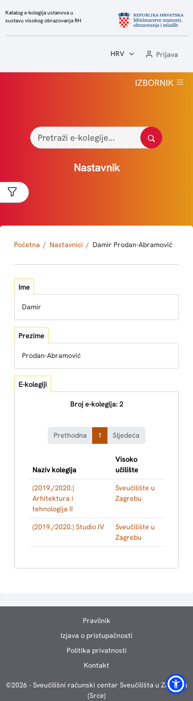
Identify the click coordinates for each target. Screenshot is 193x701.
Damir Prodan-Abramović (132, 244)
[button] (161, 55)
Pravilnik (97, 620)
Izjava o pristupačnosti (96, 635)
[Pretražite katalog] (151, 138)
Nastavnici (66, 244)
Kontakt (96, 665)
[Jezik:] (122, 54)
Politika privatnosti (97, 650)
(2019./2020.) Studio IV (68, 526)
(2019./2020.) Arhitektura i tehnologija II (53, 498)
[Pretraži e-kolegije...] (96, 138)
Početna (27, 244)
